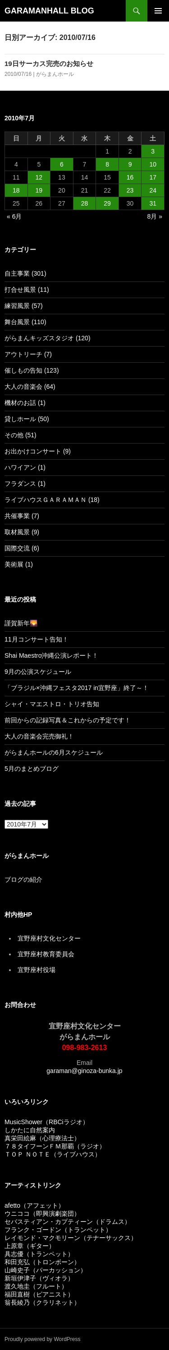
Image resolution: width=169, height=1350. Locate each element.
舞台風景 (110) (25, 321)
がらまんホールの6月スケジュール (54, 752)
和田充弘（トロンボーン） (42, 1262)
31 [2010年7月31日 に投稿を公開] (152, 203)
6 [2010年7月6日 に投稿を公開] (62, 164)
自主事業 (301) (25, 273)
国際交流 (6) (22, 548)
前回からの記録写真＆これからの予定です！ (68, 720)
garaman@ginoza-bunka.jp (84, 1070)
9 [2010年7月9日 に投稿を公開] (130, 164)
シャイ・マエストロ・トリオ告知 (52, 704)
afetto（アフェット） (34, 1205)
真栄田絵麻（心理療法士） (42, 1138)
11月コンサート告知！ (37, 639)
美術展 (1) (19, 564)
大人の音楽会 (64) (30, 386)
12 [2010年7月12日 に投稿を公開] (39, 177)
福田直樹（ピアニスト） (39, 1294)
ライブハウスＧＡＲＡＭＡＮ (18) (52, 499)
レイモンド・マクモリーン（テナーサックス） (71, 1237)
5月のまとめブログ (32, 768)
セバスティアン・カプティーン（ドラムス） (68, 1221)
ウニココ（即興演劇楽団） (42, 1213)
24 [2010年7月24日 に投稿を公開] (152, 190)
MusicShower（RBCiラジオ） (47, 1122)
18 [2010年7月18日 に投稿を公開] (16, 190)
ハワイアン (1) (25, 467)
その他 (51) (21, 435)
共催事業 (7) (22, 515)
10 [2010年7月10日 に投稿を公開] (152, 164)
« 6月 (14, 216)
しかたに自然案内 (30, 1130)
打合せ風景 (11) (27, 289)
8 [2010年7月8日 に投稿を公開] (107, 164)
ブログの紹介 (23, 879)
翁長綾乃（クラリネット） (42, 1302)
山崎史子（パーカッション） (46, 1270)
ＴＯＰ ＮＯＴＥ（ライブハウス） (53, 1154)
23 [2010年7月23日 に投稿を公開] (130, 190)
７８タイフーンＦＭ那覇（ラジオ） (55, 1146)
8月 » (154, 216)
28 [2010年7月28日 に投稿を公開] (84, 203)
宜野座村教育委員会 (46, 954)
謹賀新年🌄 (21, 623)
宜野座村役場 (36, 969)
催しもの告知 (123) (32, 370)
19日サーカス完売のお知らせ (49, 63)
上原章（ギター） (30, 1245)
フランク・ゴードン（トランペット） (58, 1229)
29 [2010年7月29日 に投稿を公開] (107, 203)
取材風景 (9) (22, 532)
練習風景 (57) (24, 305)
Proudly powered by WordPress (43, 1339)
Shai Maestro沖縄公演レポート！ (51, 655)
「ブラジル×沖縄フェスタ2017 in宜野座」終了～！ (77, 687)
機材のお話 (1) (25, 402)
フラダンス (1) (25, 483)
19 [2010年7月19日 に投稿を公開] (39, 190)
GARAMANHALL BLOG (49, 10)
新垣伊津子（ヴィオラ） (39, 1278)
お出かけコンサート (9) (38, 451)
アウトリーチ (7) (28, 354)
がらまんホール (55, 74)
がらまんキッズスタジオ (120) (48, 338)
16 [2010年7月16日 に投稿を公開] (130, 177)
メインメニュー (158, 11)
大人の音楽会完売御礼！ (39, 736)
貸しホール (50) (27, 418)
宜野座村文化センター (49, 938)
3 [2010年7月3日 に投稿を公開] (153, 151)
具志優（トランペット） (39, 1254)
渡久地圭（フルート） (36, 1286)
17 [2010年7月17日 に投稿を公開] (152, 177)
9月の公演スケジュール (38, 671)
